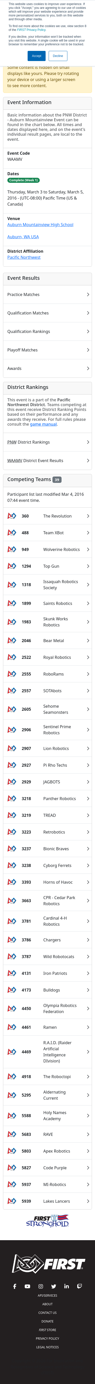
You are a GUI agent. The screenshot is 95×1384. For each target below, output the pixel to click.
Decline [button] (58, 56)
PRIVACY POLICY (47, 1338)
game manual (43, 424)
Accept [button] (36, 56)
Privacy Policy (31, 30)
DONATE (47, 1321)
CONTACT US (48, 1313)
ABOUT (47, 1304)
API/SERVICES (47, 1295)
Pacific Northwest (24, 257)
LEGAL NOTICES (47, 1347)
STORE (47, 1330)
